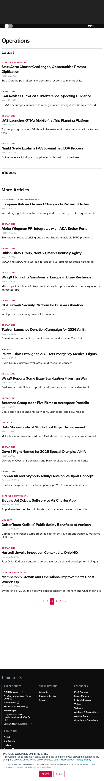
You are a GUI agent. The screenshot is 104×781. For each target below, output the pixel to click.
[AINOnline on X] (14, 678)
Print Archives (81, 692)
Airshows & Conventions (86, 712)
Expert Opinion (81, 696)
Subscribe (44, 692)
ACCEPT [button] (45, 774)
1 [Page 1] (43, 601)
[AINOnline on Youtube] (8, 678)
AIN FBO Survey (13, 692)
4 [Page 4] (56, 601)
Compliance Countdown (86, 720)
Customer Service (47, 696)
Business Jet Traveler (16, 706)
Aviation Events (82, 716)
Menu (93, 26)
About (7, 737)
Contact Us (9, 749)
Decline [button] (59, 774)
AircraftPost (11, 702)
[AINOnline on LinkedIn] (20, 678)
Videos (77, 704)
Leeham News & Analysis (18, 724)
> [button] (65, 601)
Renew (42, 700)
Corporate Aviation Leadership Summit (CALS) (17, 717)
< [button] (39, 601)
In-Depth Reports (82, 700)
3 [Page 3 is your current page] (52, 601)
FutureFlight (10, 710)
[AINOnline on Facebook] (2, 678)
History (7, 745)
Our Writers (9, 741)
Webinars (78, 708)
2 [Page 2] (47, 601)
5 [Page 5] (60, 601)
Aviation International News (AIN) (17, 697)
